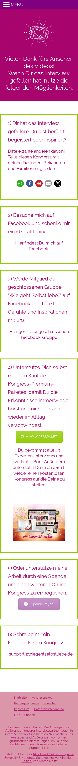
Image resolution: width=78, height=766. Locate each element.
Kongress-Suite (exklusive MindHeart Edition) (47, 759)
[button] (20, 183)
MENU (17, 4)
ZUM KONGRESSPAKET (39, 437)
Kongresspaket (41, 697)
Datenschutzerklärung (49, 709)
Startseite (20, 697)
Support (29, 715)
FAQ (17, 715)
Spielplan (49, 703)
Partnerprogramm (26, 703)
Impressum (21, 709)
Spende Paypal (39, 604)
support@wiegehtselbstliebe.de (41, 654)
